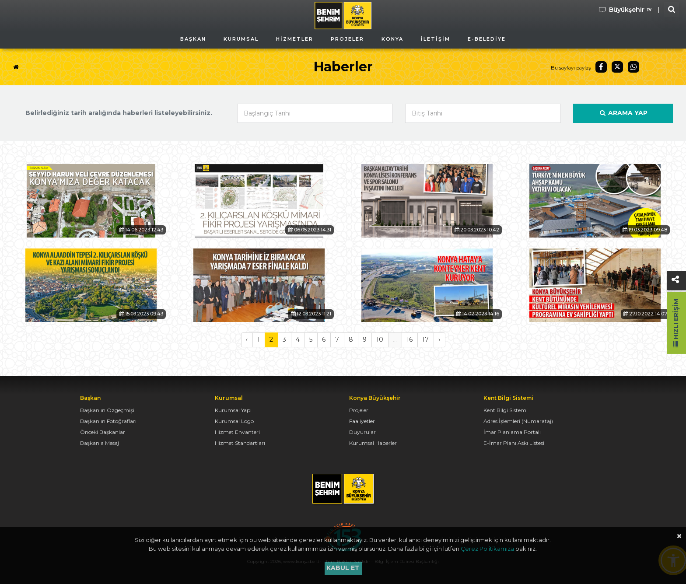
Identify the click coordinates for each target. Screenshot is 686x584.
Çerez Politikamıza (487, 548)
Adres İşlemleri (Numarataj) (518, 421)
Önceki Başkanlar (102, 432)
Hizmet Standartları (240, 443)
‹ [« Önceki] (247, 339)
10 (379, 339)
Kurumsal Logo (234, 421)
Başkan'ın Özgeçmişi (107, 410)
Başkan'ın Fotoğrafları (108, 421)
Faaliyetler (362, 421)
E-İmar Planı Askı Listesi (513, 443)
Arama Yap (623, 113)
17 (425, 339)
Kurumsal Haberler (373, 443)
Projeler (358, 410)
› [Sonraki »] (439, 339)
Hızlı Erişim (676, 323)
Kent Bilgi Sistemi (505, 410)
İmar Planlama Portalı (512, 432)
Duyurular (362, 432)
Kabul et (343, 568)
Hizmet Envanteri (237, 432)
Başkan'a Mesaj (99, 443)
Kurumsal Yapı (233, 410)
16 (409, 339)
